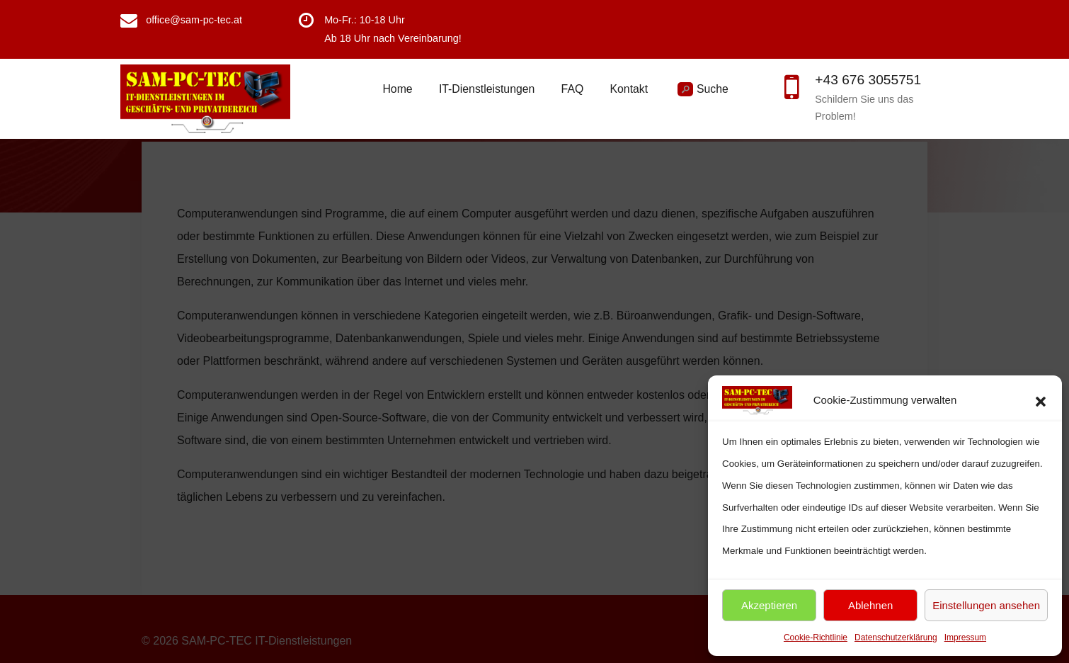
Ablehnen (870, 605)
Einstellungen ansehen (986, 605)
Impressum (965, 637)
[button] (1041, 400)
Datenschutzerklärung (895, 637)
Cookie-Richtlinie (815, 637)
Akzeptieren (769, 605)
